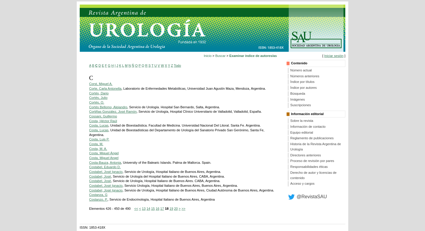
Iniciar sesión (333, 56)
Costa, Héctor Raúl (103, 121)
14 (148, 208)
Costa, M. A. (98, 148)
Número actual (301, 70)
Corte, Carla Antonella (105, 88)
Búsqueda (297, 93)
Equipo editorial (301, 132)
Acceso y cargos (302, 183)
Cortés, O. (96, 102)
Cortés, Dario (99, 93)
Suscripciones (300, 105)
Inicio (208, 56)
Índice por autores (303, 87)
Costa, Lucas (98, 125)
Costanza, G (98, 194)
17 (162, 208)
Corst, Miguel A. (100, 84)
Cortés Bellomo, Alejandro (108, 107)
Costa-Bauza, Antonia (105, 162)
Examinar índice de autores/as (253, 56)
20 (176, 208)
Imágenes (297, 99)
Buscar (220, 56)
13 (144, 208)
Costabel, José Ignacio (105, 171)
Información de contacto (308, 126)
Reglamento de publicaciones (312, 138)
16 (157, 208)
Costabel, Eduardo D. (105, 167)
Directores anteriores (305, 155)
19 (171, 208)
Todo (177, 65)
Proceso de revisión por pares (312, 161)
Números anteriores (304, 76)
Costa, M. (96, 144)
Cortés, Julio (98, 97)
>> (183, 208)
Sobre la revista (301, 120)
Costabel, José (100, 176)
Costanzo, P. (98, 199)
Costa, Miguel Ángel (104, 153)
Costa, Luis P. (99, 139)
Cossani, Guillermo (103, 116)
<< (136, 208)
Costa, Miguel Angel (104, 158)
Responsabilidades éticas (309, 166)
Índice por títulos (302, 81)
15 (153, 208)
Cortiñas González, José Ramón (113, 111)
